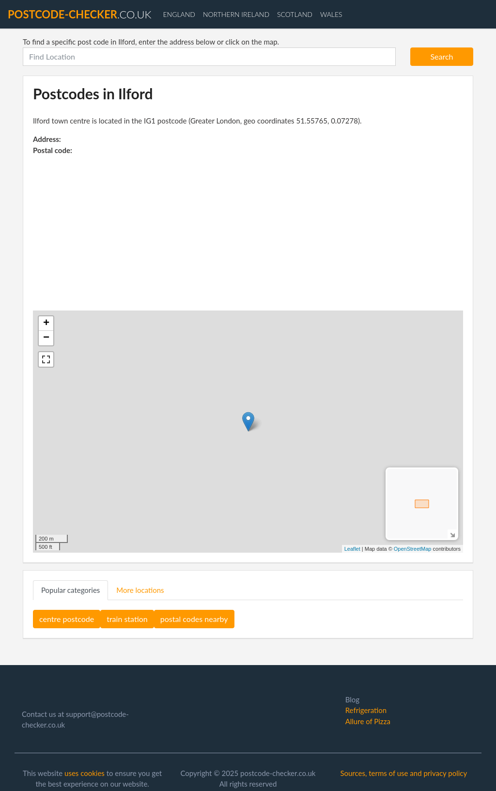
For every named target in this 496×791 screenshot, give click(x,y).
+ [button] (46, 323)
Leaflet (352, 549)
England (179, 14)
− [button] (46, 338)
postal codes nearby (194, 618)
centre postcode (66, 618)
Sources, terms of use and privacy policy (403, 773)
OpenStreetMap (413, 549)
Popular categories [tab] (70, 590)
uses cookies (84, 773)
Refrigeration (366, 710)
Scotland (294, 14)
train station (127, 618)
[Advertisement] (248, 228)
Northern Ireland (236, 14)
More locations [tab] (140, 590)
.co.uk (79, 14)
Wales (331, 14)
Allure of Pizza (367, 721)
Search (441, 56)
